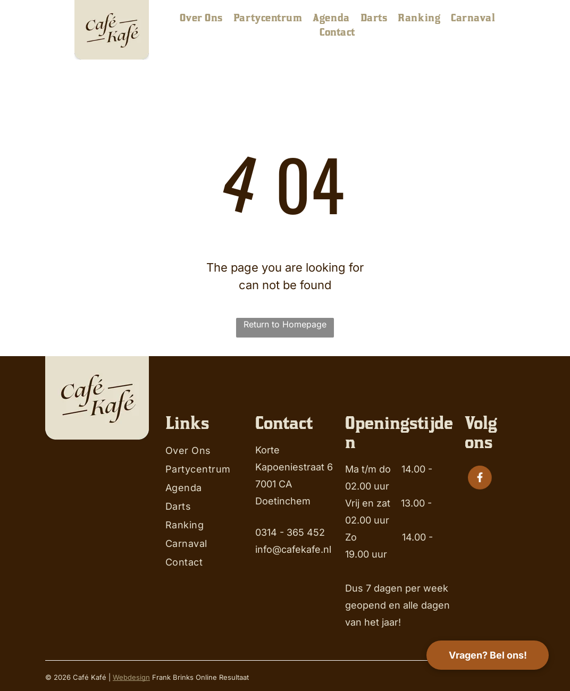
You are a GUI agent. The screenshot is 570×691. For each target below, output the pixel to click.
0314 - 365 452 (290, 532)
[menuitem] (201, 18)
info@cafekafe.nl (293, 549)
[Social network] (479, 478)
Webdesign (131, 677)
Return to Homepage (285, 324)
